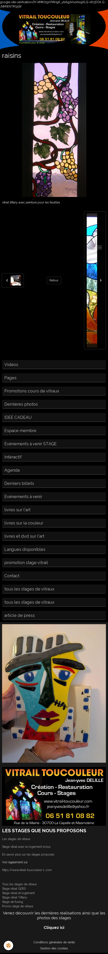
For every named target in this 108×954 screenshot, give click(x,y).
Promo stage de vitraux (17, 906)
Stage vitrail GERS (14, 888)
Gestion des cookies (54, 948)
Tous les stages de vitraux (19, 884)
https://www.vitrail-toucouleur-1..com (27, 870)
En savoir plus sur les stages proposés (28, 854)
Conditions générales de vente (54, 942)
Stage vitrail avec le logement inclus (26, 846)
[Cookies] (8, 945)
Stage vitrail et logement (18, 893)
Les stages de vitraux (16, 839)
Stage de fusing (12, 902)
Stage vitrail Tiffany (14, 897)
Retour (54, 280)
